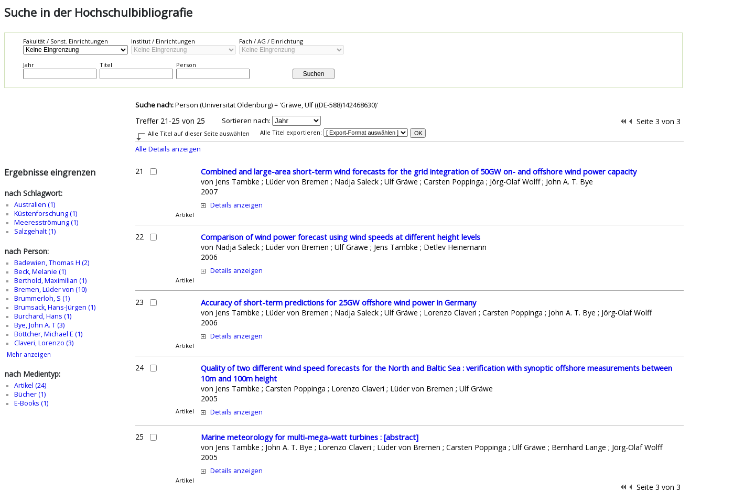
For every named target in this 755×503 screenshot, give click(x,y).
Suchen (314, 74)
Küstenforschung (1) (45, 213)
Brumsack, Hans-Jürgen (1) (54, 307)
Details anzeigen (236, 205)
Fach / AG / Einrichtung (271, 41)
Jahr (28, 65)
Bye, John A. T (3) (39, 325)
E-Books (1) (31, 403)
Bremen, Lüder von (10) (50, 289)
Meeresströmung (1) (46, 222)
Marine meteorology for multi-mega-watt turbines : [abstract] (309, 437)
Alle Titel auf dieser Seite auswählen (199, 133)
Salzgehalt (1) (35, 231)
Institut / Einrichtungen (163, 41)
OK (418, 133)
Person (186, 65)
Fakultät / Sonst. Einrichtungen (65, 41)
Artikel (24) (30, 385)
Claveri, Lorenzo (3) (43, 342)
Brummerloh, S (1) (42, 298)
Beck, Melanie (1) (40, 271)
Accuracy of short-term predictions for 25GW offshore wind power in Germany (338, 302)
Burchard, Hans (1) (42, 316)
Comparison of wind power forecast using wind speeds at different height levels (340, 237)
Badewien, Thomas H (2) (51, 262)
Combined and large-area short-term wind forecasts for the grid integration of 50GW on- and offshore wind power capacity (419, 171)
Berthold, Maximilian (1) (50, 280)
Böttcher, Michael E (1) (48, 334)
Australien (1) (34, 204)
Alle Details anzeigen (168, 149)
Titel (106, 65)
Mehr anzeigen (29, 354)
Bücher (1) (30, 394)
